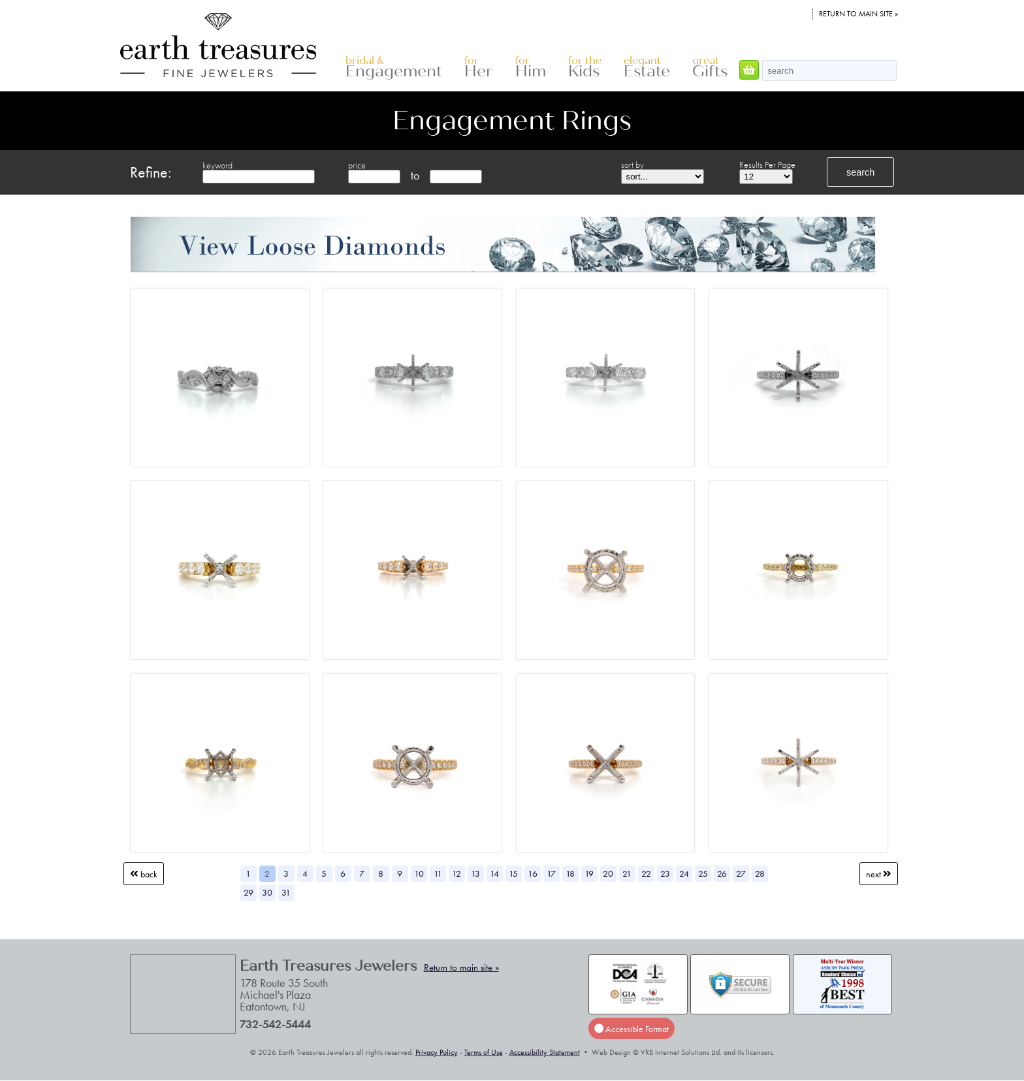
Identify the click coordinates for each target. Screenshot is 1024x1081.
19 (589, 873)
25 (703, 873)
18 (570, 873)
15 (513, 873)
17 (551, 873)
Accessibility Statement (544, 1052)
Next (878, 873)
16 (532, 873)
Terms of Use (483, 1052)
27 (741, 873)
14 (494, 873)
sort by (632, 164)
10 (419, 873)
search (860, 172)
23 (665, 873)
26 (722, 873)
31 (286, 892)
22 (646, 873)
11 (438, 873)
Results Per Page (767, 164)
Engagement (393, 67)
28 (760, 873)
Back (143, 873)
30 (267, 892)
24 (684, 873)
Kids (584, 67)
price (357, 165)
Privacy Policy (436, 1052)
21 (627, 873)
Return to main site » (858, 13)
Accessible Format (631, 1028)
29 (248, 892)
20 (608, 873)
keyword (217, 165)
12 (456, 873)
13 (475, 873)
